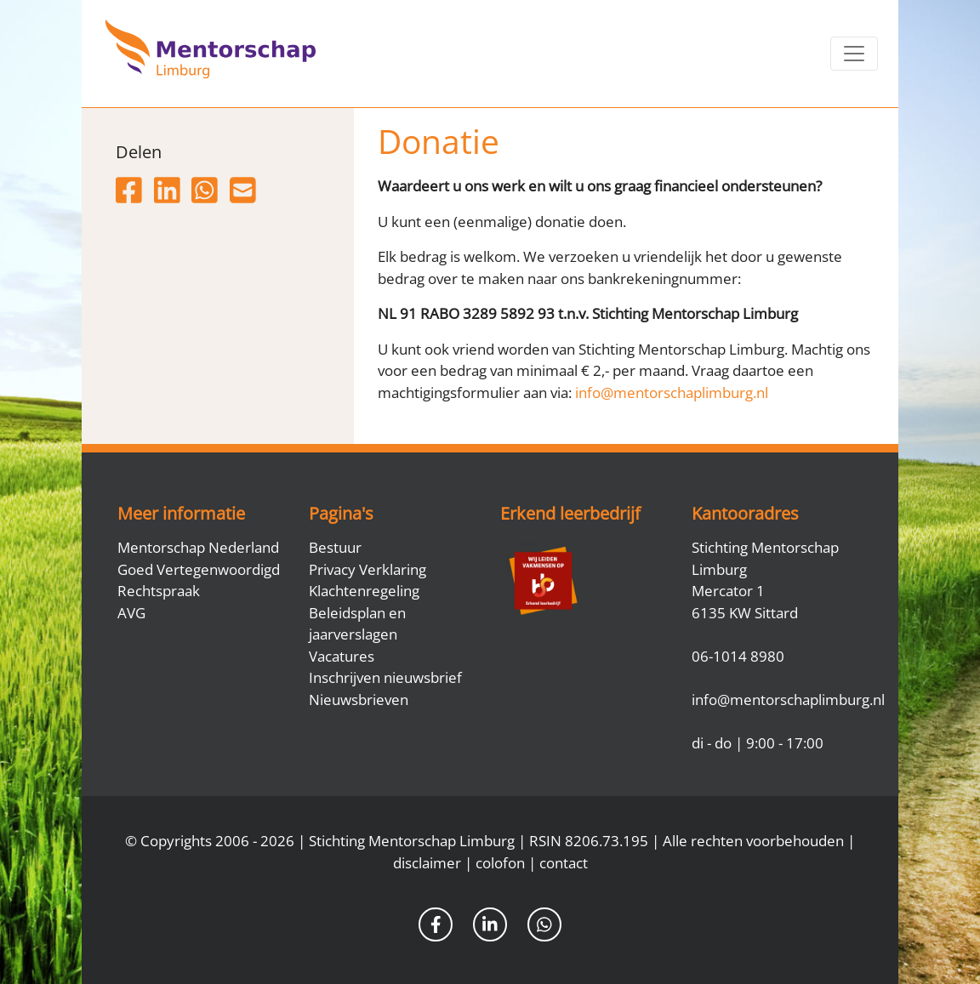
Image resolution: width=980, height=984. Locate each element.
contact (563, 863)
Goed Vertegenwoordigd (198, 569)
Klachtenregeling (364, 590)
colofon (500, 863)
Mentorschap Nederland (198, 547)
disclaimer (427, 863)
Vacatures (341, 656)
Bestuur (335, 547)
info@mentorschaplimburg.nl (671, 392)
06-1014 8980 (738, 656)
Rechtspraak (158, 590)
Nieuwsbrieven (358, 699)
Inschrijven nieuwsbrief (385, 677)
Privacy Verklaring (367, 569)
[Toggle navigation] (854, 54)
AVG (131, 613)
